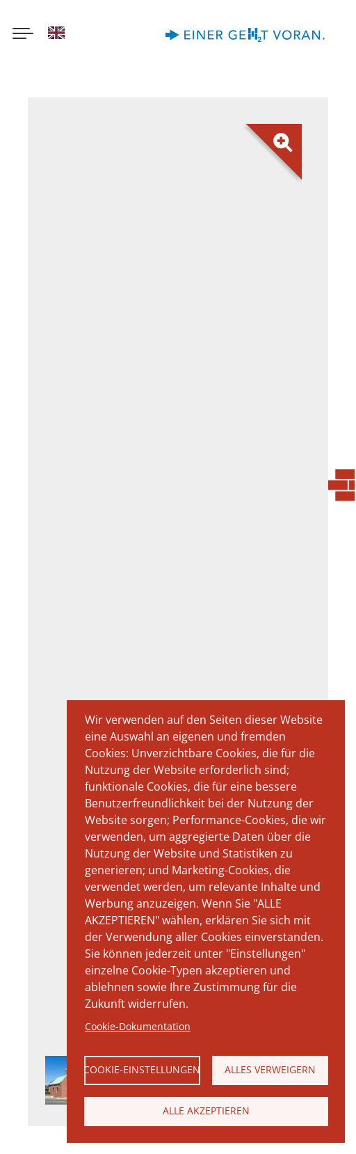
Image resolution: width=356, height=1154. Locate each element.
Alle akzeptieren (206, 1110)
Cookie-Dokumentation (138, 1026)
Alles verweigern (270, 1069)
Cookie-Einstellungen (142, 1069)
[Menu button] (22, 34)
